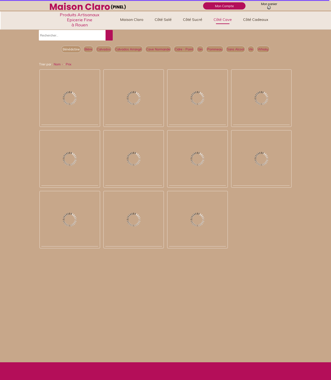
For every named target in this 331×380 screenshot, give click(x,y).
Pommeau (214, 49)
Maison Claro (131, 19)
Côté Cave (223, 19)
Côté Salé (163, 19)
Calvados (104, 49)
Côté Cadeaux (255, 19)
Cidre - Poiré (184, 49)
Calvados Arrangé (128, 49)
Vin (251, 49)
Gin (200, 49)
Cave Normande (158, 49)
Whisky (263, 49)
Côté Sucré (192, 19)
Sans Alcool (235, 49)
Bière (88, 49)
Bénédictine (71, 49)
